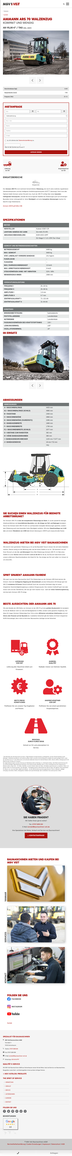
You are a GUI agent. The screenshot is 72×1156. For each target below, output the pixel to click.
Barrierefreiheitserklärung (16, 1144)
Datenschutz (55, 1144)
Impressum (46, 1144)
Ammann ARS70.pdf (12, 205)
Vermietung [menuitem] (9, 1082)
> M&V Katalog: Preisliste (15, 1073)
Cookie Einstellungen (34, 1144)
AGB (63, 1144)
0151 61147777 (15, 1059)
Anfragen (54, 1153)
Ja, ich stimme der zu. (20, 140)
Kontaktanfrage (36, 835)
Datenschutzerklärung (25, 140)
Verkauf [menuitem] (8, 1086)
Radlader (6, 11)
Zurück (9, 1023)
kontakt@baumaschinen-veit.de (39, 826)
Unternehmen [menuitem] (10, 1093)
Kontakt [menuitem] (8, 1101)
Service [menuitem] (7, 1090)
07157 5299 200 (37, 824)
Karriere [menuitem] (8, 1097)
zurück (5, 15)
